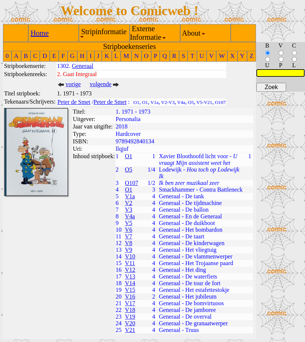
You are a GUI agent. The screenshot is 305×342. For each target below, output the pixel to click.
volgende (100, 84)
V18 (130, 310)
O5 (128, 169)
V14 (130, 283)
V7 (128, 236)
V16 (130, 296)
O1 (128, 156)
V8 (128, 243)
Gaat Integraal (80, 74)
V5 (128, 223)
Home (39, 33)
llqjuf (122, 149)
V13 (130, 276)
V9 (128, 250)
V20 (130, 323)
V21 (130, 330)
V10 (130, 256)
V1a (130, 196)
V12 (130, 270)
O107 (131, 183)
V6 (128, 230)
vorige (73, 84)
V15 (130, 290)
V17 (130, 303)
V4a (130, 216)
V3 (128, 209)
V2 (128, 203)
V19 (130, 316)
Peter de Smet (73, 102)
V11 (130, 263)
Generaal (82, 66)
